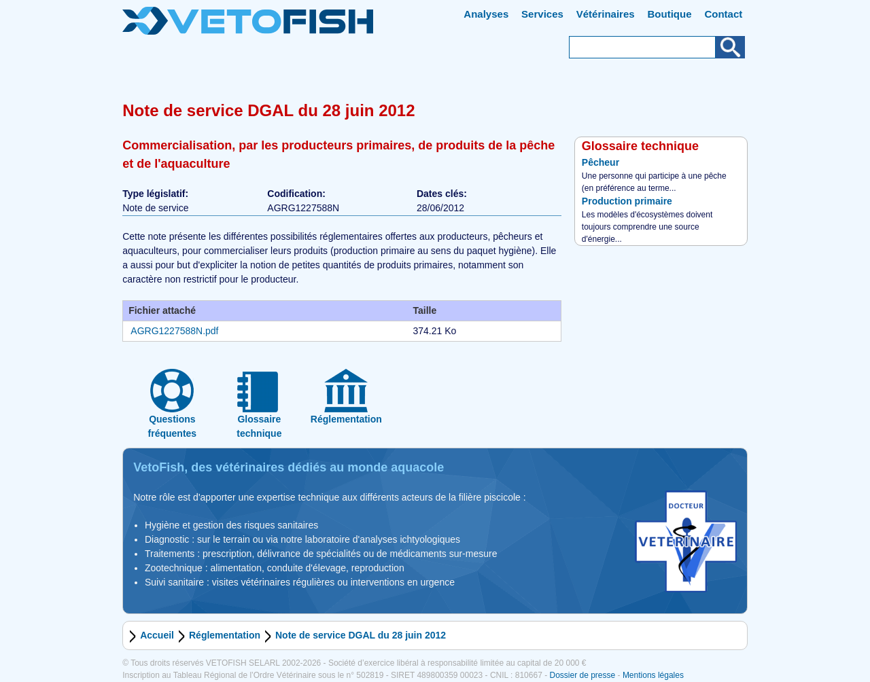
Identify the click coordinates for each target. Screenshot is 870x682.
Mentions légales (653, 675)
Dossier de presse (582, 675)
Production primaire (627, 201)
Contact (723, 14)
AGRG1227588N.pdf (174, 330)
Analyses (486, 14)
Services (542, 14)
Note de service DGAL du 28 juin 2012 (360, 635)
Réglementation (224, 635)
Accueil (157, 635)
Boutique (670, 14)
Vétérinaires (605, 14)
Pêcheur (600, 162)
